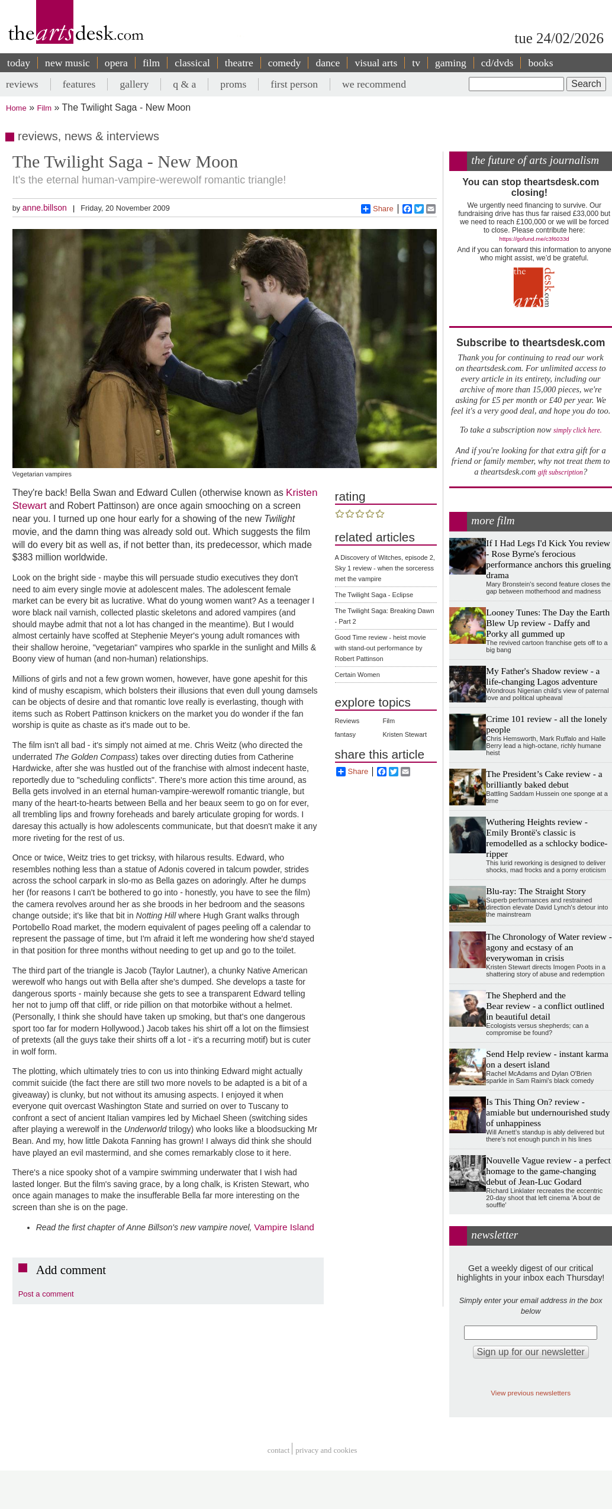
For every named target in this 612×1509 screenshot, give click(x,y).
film (151, 63)
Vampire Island (284, 1227)
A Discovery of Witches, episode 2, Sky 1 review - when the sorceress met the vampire (385, 568)
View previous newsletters (531, 1393)
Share (377, 209)
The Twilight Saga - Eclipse (374, 594)
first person (294, 84)
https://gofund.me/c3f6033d (534, 239)
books (540, 63)
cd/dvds (497, 63)
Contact (279, 1450)
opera (116, 63)
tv (416, 63)
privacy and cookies (326, 1450)
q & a (184, 84)
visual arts (376, 63)
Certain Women (357, 674)
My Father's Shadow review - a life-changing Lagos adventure (543, 676)
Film (44, 108)
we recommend (374, 84)
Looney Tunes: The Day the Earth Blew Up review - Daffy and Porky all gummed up (548, 623)
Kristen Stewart (404, 734)
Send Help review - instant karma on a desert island (547, 1059)
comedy (284, 63)
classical (192, 63)
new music (67, 63)
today (18, 63)
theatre (239, 63)
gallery (134, 84)
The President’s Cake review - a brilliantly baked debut (544, 779)
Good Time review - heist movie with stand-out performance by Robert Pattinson (380, 648)
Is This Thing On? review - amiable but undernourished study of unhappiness (548, 1112)
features (79, 84)
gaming (450, 63)
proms (233, 84)
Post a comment (46, 1293)
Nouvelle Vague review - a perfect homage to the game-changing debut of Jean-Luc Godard (548, 1170)
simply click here (576, 430)
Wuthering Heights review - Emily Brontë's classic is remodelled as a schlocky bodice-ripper (546, 838)
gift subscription (560, 472)
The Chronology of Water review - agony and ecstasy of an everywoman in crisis (549, 947)
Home (16, 108)
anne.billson (44, 207)
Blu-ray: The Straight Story (536, 891)
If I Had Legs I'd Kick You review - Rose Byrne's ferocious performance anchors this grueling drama (548, 559)
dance (327, 63)
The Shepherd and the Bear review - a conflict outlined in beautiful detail (545, 1005)
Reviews (347, 720)
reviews (22, 84)
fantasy (345, 734)
